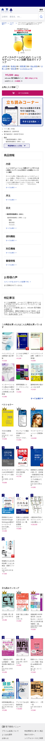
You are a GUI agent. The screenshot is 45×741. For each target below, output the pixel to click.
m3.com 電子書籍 (4, 23)
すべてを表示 (36, 398)
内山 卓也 (33, 66)
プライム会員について (10, 731)
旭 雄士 (13, 66)
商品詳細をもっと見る (15, 146)
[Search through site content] (19, 17)
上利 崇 (4, 66)
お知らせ (5, 738)
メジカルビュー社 (12, 23)
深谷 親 (13, 69)
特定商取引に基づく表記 (33, 731)
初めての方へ (29, 734)
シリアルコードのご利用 (33, 738)
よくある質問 (7, 734)
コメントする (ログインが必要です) (16, 282)
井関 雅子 (23, 66)
